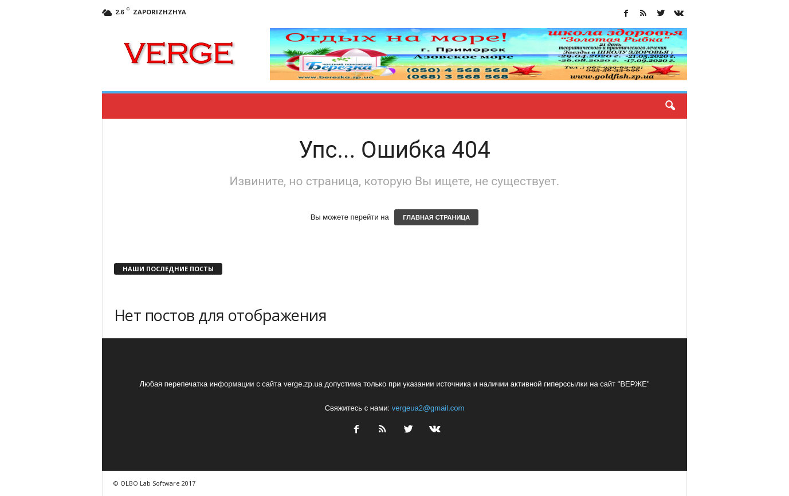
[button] (669, 106)
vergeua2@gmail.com (428, 408)
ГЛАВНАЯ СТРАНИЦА (436, 217)
